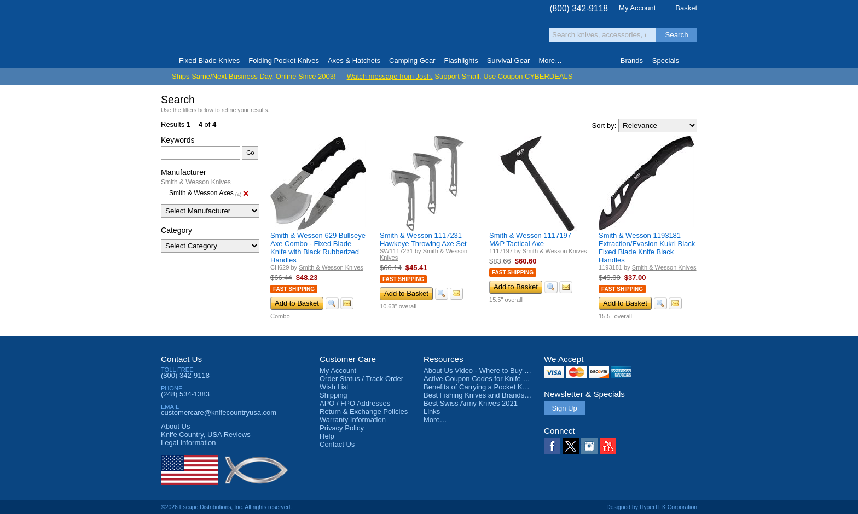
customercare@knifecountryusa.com (218, 412)
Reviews (206, 434)
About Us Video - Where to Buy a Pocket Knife (497, 370)
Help (327, 436)
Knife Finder (692, 60)
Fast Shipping (294, 289)
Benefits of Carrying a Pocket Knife (479, 387)
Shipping (333, 395)
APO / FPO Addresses (355, 403)
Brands (632, 60)
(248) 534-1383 (185, 394)
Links (432, 411)
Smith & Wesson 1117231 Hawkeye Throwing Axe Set (423, 239)
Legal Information (188, 443)
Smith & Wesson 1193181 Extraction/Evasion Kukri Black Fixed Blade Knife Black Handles (647, 247)
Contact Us (181, 359)
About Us (175, 426)
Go (250, 152)
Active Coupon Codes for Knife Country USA (494, 379)
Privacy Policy (342, 428)
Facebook (552, 446)
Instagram (589, 446)
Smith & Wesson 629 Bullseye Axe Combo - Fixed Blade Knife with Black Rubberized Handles (318, 247)
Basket (686, 8)
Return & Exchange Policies (364, 411)
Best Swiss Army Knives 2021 (471, 403)
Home (165, 60)
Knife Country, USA (207, 28)
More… (435, 420)
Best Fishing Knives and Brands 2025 (483, 395)
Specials (665, 60)
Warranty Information (353, 420)
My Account (637, 8)
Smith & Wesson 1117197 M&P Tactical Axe (530, 239)
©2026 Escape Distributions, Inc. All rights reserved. (226, 507)
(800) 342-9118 (578, 8)
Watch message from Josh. (390, 76)
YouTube (608, 446)
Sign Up (564, 408)
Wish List (334, 387)
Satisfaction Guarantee (331, 30)
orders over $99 (392, 33)
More (550, 60)
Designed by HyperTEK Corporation (651, 507)
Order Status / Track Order (361, 379)
